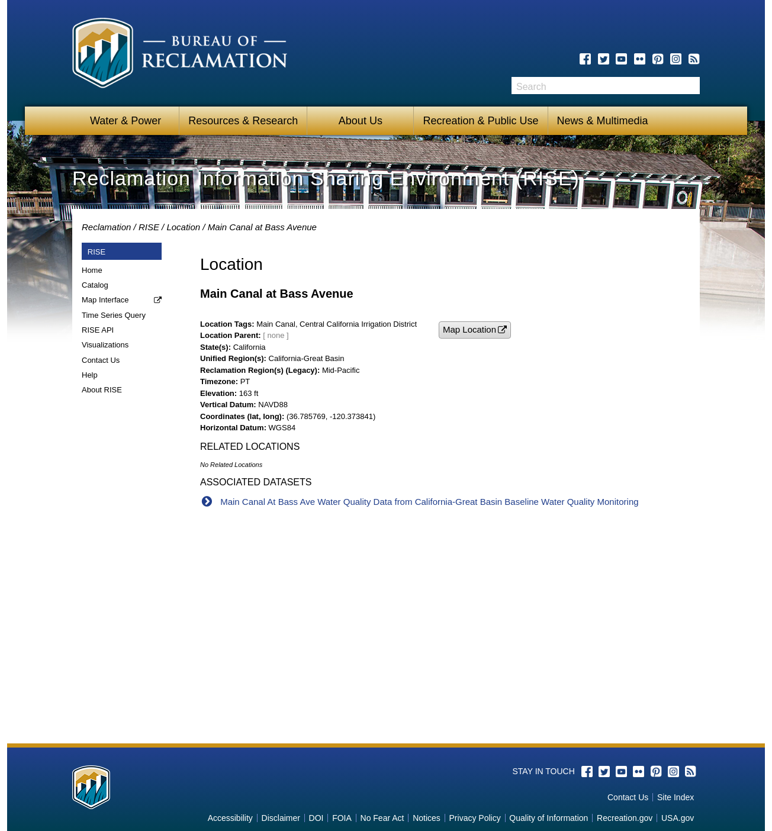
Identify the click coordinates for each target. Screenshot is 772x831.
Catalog (95, 285)
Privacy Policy (475, 818)
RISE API (98, 330)
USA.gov (677, 818)
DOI (316, 818)
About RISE (102, 389)
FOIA (342, 818)
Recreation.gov (624, 818)
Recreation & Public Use (480, 121)
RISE (149, 227)
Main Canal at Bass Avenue (262, 227)
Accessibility (230, 818)
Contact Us (101, 360)
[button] (475, 330)
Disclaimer (281, 818)
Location (183, 227)
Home (92, 270)
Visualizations (105, 344)
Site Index (675, 797)
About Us (360, 121)
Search (691, 85)
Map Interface (105, 299)
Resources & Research (243, 121)
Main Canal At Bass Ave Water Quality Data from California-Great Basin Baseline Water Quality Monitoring (429, 502)
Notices (426, 818)
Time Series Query (114, 315)
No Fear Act (382, 818)
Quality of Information (548, 818)
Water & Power (125, 121)
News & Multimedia (602, 121)
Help (90, 375)
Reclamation (106, 227)
